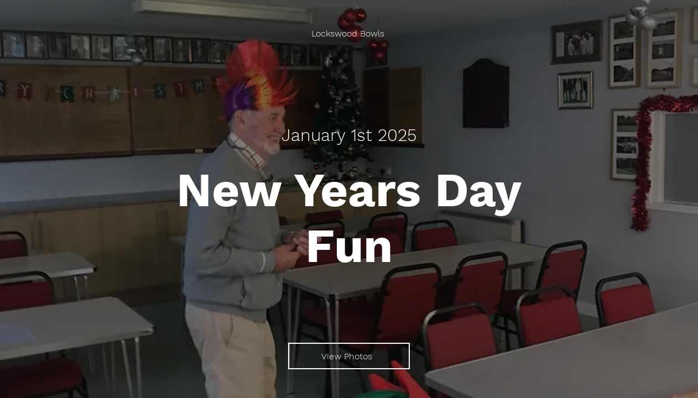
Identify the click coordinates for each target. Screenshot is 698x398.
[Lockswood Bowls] (349, 33)
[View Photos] (349, 356)
